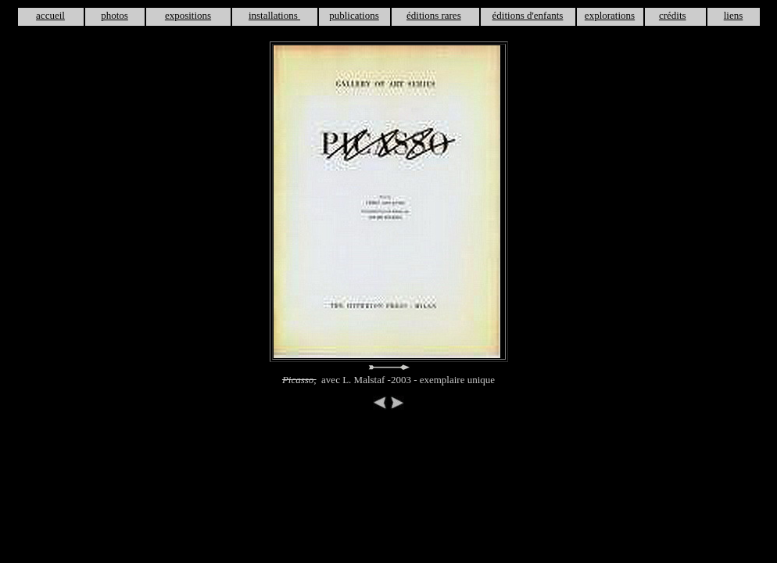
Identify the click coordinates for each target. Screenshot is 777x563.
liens (733, 15)
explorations (610, 15)
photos (114, 15)
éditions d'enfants (528, 15)
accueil (50, 15)
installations (274, 15)
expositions (188, 15)
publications (354, 15)
